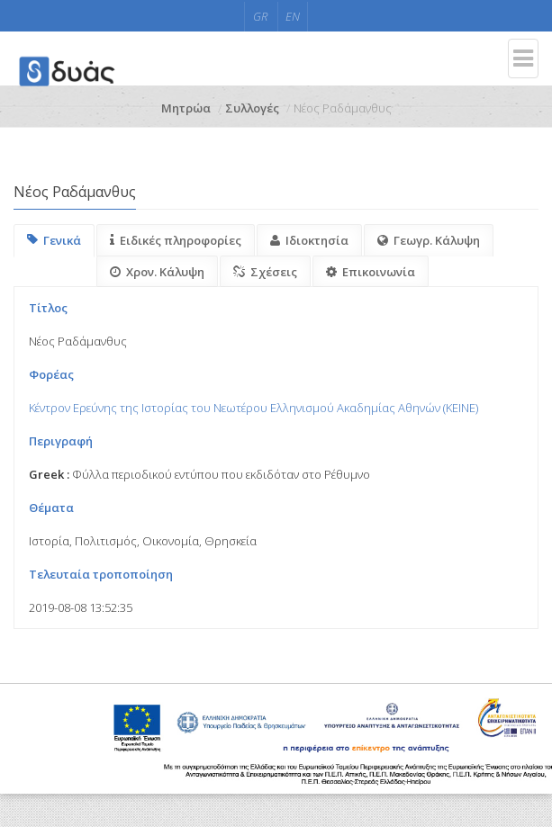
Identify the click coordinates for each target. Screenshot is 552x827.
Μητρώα (186, 108)
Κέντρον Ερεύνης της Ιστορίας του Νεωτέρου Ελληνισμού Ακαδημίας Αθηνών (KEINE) (253, 408)
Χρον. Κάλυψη (157, 272)
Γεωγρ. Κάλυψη (428, 240)
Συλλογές (252, 108)
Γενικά (54, 240)
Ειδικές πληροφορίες (175, 240)
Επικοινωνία (370, 272)
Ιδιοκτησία (309, 240)
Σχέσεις (265, 272)
